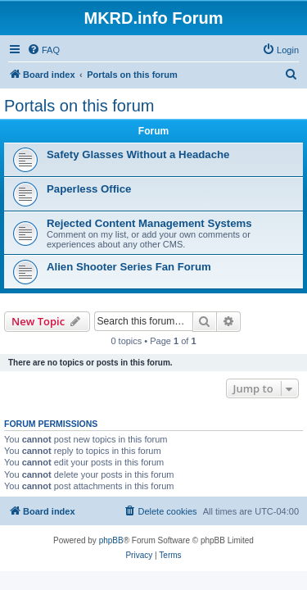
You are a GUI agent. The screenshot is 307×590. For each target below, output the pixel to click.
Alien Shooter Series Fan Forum (129, 267)
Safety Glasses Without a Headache (138, 154)
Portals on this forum (79, 106)
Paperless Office (89, 189)
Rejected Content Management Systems (149, 223)
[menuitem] (43, 50)
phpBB (111, 540)
